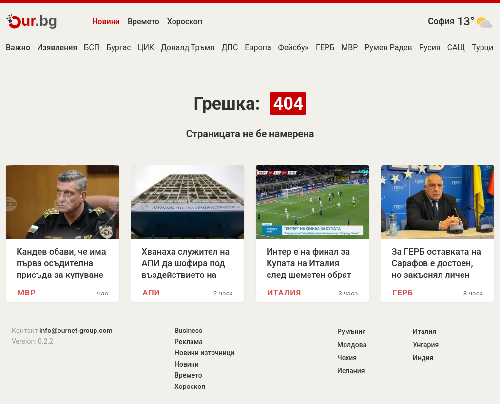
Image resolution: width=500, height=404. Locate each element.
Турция (485, 47)
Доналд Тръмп (187, 47)
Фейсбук (293, 47)
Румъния (351, 331)
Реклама (188, 342)
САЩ (456, 47)
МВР (349, 47)
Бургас (118, 47)
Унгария (426, 345)
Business (188, 330)
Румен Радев (388, 47)
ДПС (229, 47)
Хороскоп (184, 21)
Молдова (351, 345)
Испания (351, 371)
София (441, 21)
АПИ (151, 292)
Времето (143, 21)
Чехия (347, 358)
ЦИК (146, 47)
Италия (284, 292)
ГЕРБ (325, 47)
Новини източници (204, 353)
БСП (91, 47)
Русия (430, 47)
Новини (106, 21)
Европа (258, 47)
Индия (423, 358)
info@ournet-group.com (76, 330)
